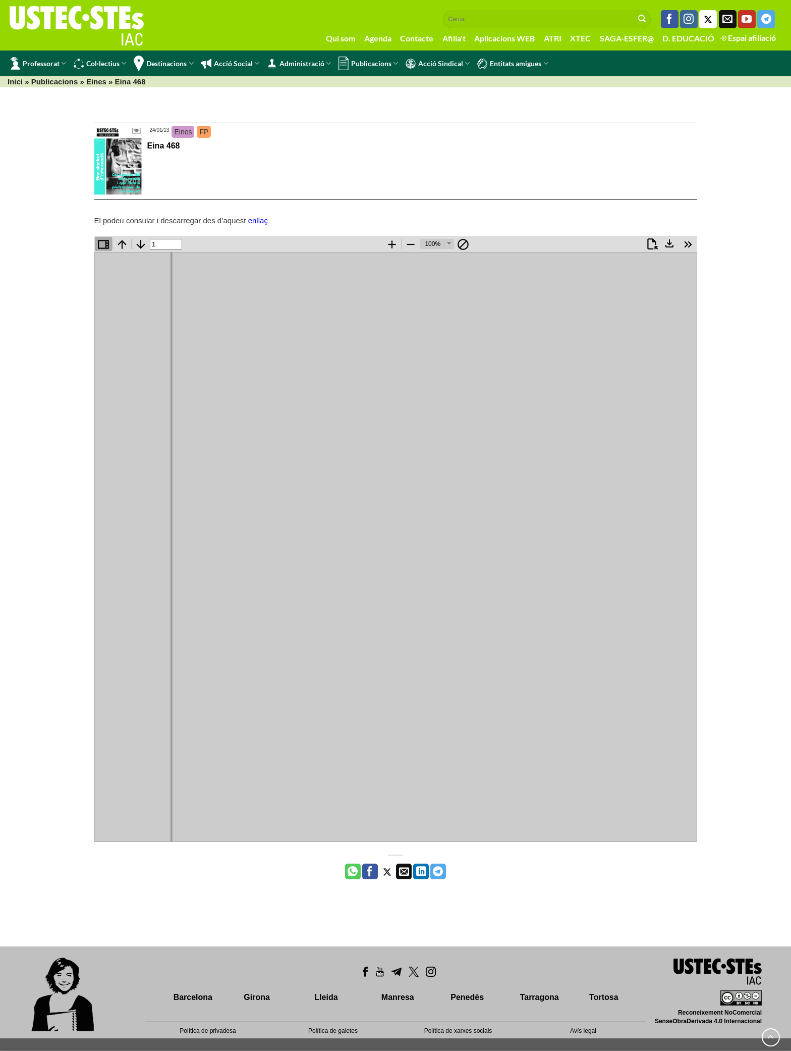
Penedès (467, 997)
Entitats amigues (512, 64)
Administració (299, 64)
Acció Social (230, 64)
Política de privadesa (208, 1030)
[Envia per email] (404, 872)
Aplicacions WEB (504, 38)
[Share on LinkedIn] (421, 872)
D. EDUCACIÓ (688, 38)
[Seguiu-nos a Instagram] (689, 19)
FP (203, 132)
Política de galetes (333, 1030)
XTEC (580, 38)
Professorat (38, 63)
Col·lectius (100, 64)
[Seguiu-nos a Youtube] (747, 19)
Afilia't (454, 38)
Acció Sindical (438, 64)
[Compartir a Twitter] (387, 872)
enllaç (258, 220)
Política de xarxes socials (458, 1030)
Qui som (340, 38)
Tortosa (603, 997)
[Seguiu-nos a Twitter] (708, 19)
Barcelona (193, 997)
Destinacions (163, 63)
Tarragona (539, 997)
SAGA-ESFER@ (627, 38)
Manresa (397, 997)
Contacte (416, 38)
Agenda (377, 38)
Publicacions (368, 63)
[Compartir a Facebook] (370, 872)
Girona (257, 997)
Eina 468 (163, 145)
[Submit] (642, 19)
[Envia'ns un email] (728, 19)
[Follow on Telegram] (766, 19)
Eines (96, 81)
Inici (15, 81)
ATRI (552, 38)
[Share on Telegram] (438, 872)
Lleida (325, 997)
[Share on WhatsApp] (353, 872)
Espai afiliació (748, 37)
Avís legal (583, 1030)
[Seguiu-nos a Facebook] (670, 19)
